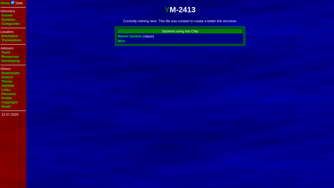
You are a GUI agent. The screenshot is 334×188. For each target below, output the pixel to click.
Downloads (11, 73)
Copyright (9, 102)
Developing (11, 61)
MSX (121, 41)
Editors (7, 77)
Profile (7, 98)
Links (6, 90)
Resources (10, 56)
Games (7, 15)
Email (6, 106)
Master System (130, 36)
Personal (9, 94)
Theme (7, 81)
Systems (8, 19)
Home (5, 3)
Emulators (10, 36)
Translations (12, 40)
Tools (6, 52)
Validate (8, 85)
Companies (11, 24)
